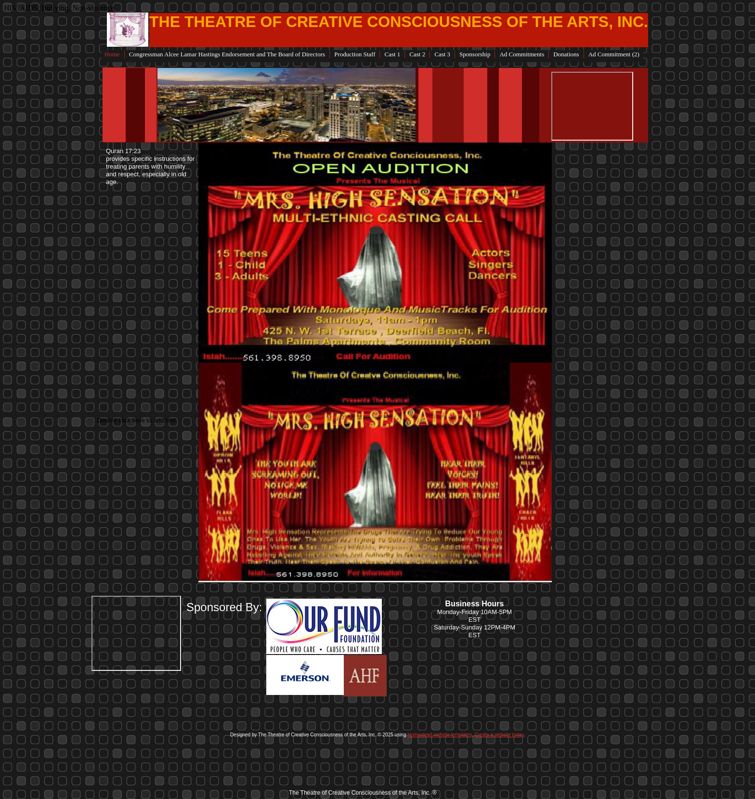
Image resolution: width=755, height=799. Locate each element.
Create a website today (499, 734)
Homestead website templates (439, 734)
